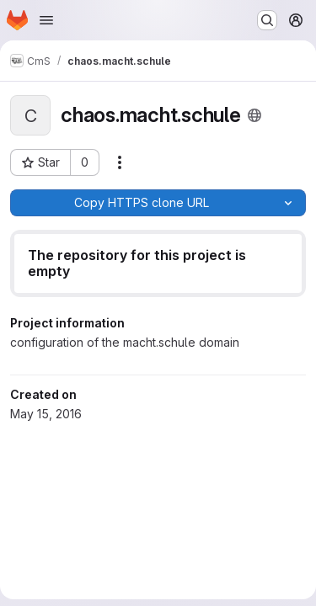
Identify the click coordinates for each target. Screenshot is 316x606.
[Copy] (140, 202)
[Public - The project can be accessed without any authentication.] (254, 115)
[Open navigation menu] (46, 20)
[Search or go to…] (267, 20)
